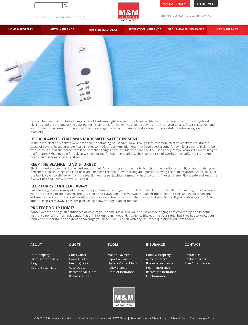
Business (178, 16)
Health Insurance (158, 267)
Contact (207, 16)
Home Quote (78, 259)
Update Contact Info (122, 263)
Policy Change (117, 267)
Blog (33, 263)
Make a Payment (119, 255)
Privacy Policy (178, 318)
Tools (80, 17)
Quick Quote (78, 255)
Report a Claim (118, 259)
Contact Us (192, 255)
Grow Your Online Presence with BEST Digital (102, 318)
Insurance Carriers (43, 267)
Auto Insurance (156, 259)
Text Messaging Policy (202, 318)
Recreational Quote (82, 272)
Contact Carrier (195, 259)
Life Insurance (156, 276)
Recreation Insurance (161, 272)
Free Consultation (197, 263)
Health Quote (78, 263)
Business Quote (80, 276)
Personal (165, 16)
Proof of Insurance (121, 272)
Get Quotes (63, 17)
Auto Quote (77, 267)
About (47, 17)
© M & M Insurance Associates (53, 318)
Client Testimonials (44, 259)
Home (37, 17)
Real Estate (192, 16)
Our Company (40, 255)
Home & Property (158, 255)
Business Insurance (159, 263)
